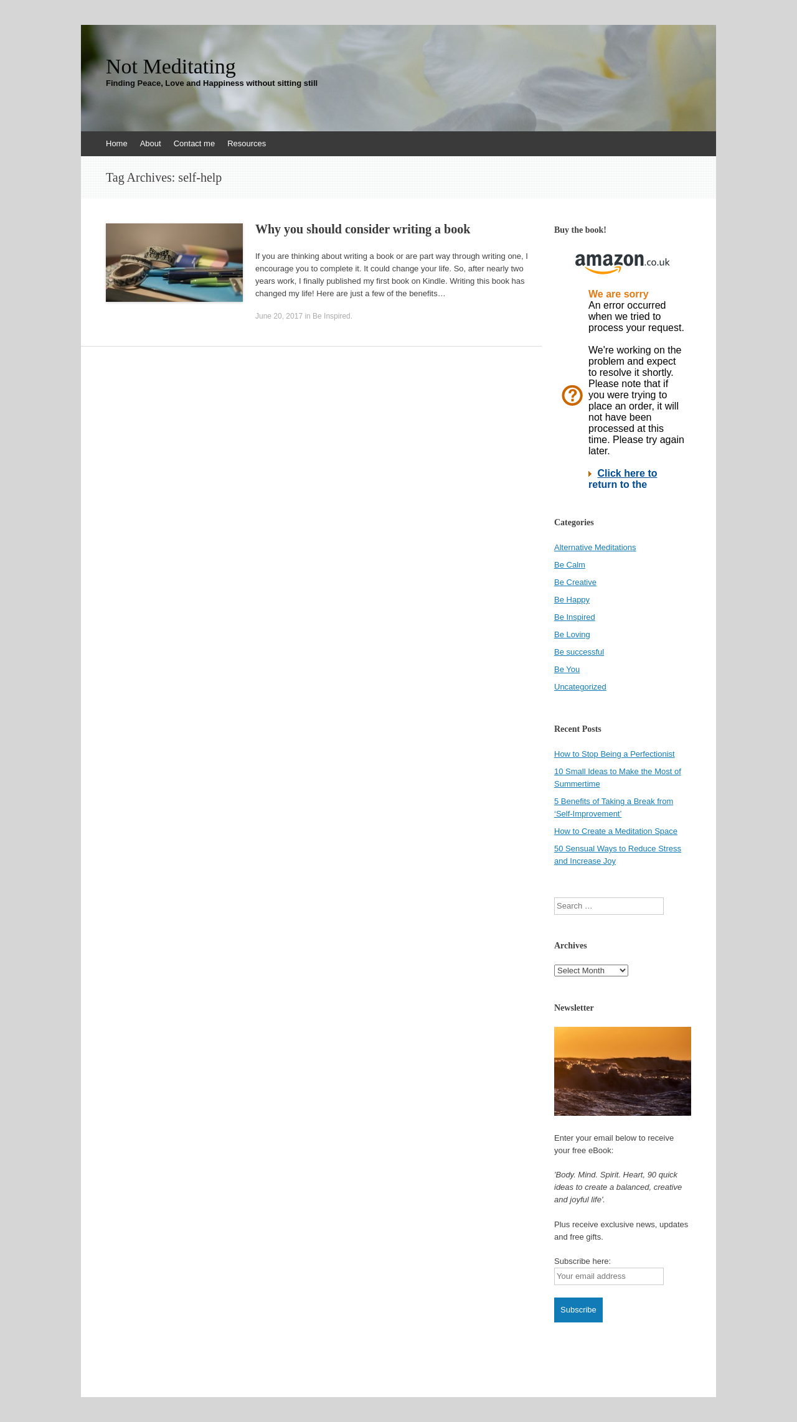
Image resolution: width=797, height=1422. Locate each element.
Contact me (194, 143)
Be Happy (572, 599)
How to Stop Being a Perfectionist (614, 754)
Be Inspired (332, 316)
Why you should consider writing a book (362, 229)
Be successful (579, 652)
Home (117, 143)
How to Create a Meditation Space (615, 831)
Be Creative (575, 582)
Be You (567, 669)
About (150, 143)
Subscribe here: (582, 1261)
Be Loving (572, 634)
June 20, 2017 (279, 316)
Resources (246, 143)
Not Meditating (171, 66)
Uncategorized (580, 686)
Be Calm (569, 564)
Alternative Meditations (595, 547)
